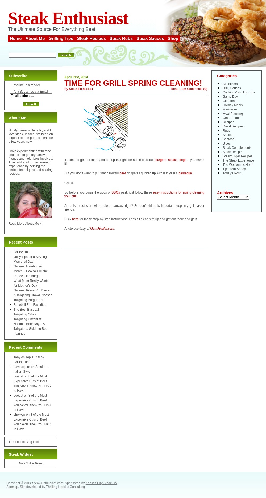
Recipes (228, 122)
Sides (227, 143)
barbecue (185, 173)
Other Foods (231, 118)
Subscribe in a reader (24, 85)
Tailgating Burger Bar (28, 300)
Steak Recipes (91, 38)
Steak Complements (237, 148)
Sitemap (12, 487)
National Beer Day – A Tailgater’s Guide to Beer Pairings (31, 328)
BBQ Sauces (232, 88)
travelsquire (22, 367)
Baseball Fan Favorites (30, 305)
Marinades (230, 109)
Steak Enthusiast (68, 18)
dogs (182, 160)
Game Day (230, 96)
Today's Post (232, 173)
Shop (173, 38)
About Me (35, 38)
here (75, 219)
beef (122, 173)
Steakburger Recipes (237, 156)
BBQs (115, 192)
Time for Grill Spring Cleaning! (133, 83)
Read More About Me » (25, 223)
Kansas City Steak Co (101, 483)
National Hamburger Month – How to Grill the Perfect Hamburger (31, 271)
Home (16, 38)
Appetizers (230, 84)
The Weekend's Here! (238, 165)
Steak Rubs (121, 38)
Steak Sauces (150, 38)
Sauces (228, 135)
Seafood (229, 139)
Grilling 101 (22, 252)
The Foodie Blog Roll (24, 442)
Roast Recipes (233, 126)
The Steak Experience (238, 160)
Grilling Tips (60, 38)
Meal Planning (233, 114)
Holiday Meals (233, 105)
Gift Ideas (229, 101)
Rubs (226, 131)
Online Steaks (34, 463)
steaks (172, 160)
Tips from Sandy (234, 169)
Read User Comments (186, 89)
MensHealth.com (102, 229)
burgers (160, 160)
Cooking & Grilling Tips (239, 92)
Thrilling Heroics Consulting (65, 487)
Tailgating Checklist (27, 319)
